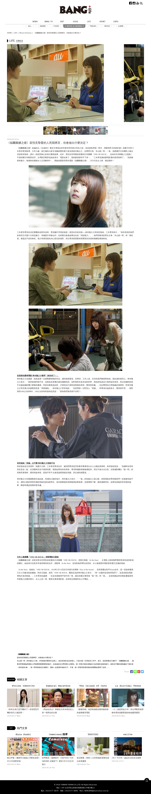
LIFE (89, 21)
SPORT (102, 21)
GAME (120, 26)
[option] (75, 83)
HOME (9, 33)
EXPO (116, 21)
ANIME (43, 26)
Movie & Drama (74, 26)
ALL (29, 26)
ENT (62, 21)
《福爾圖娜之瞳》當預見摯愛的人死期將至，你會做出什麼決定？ (57, 33)
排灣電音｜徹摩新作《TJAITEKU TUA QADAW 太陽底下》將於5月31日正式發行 (58, 761)
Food (56, 26)
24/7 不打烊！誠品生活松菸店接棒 (126, 758)
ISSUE (75, 21)
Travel (93, 26)
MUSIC (107, 26)
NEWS (35, 21)
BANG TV (49, 21)
